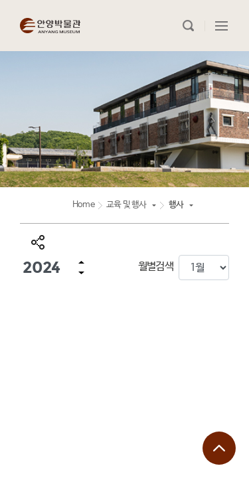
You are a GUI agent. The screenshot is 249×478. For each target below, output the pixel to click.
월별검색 (155, 266)
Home (83, 205)
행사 (176, 205)
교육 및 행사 (126, 205)
